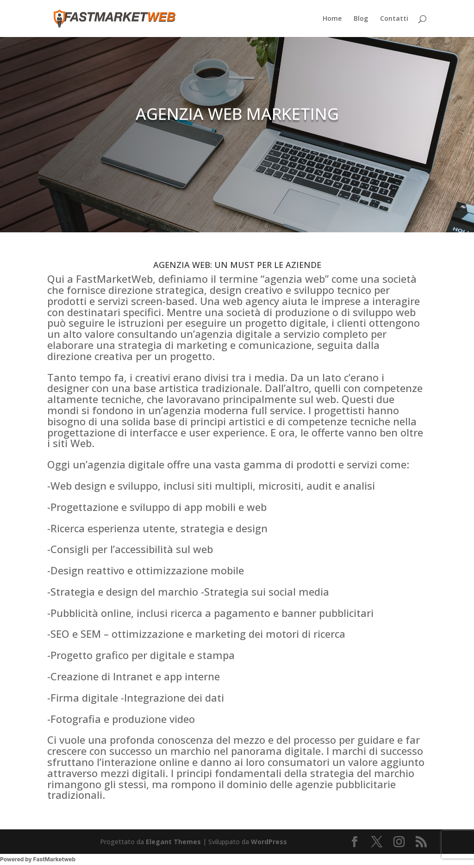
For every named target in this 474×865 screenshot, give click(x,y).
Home (332, 19)
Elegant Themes (173, 841)
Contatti (394, 19)
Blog (361, 19)
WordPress (269, 841)
